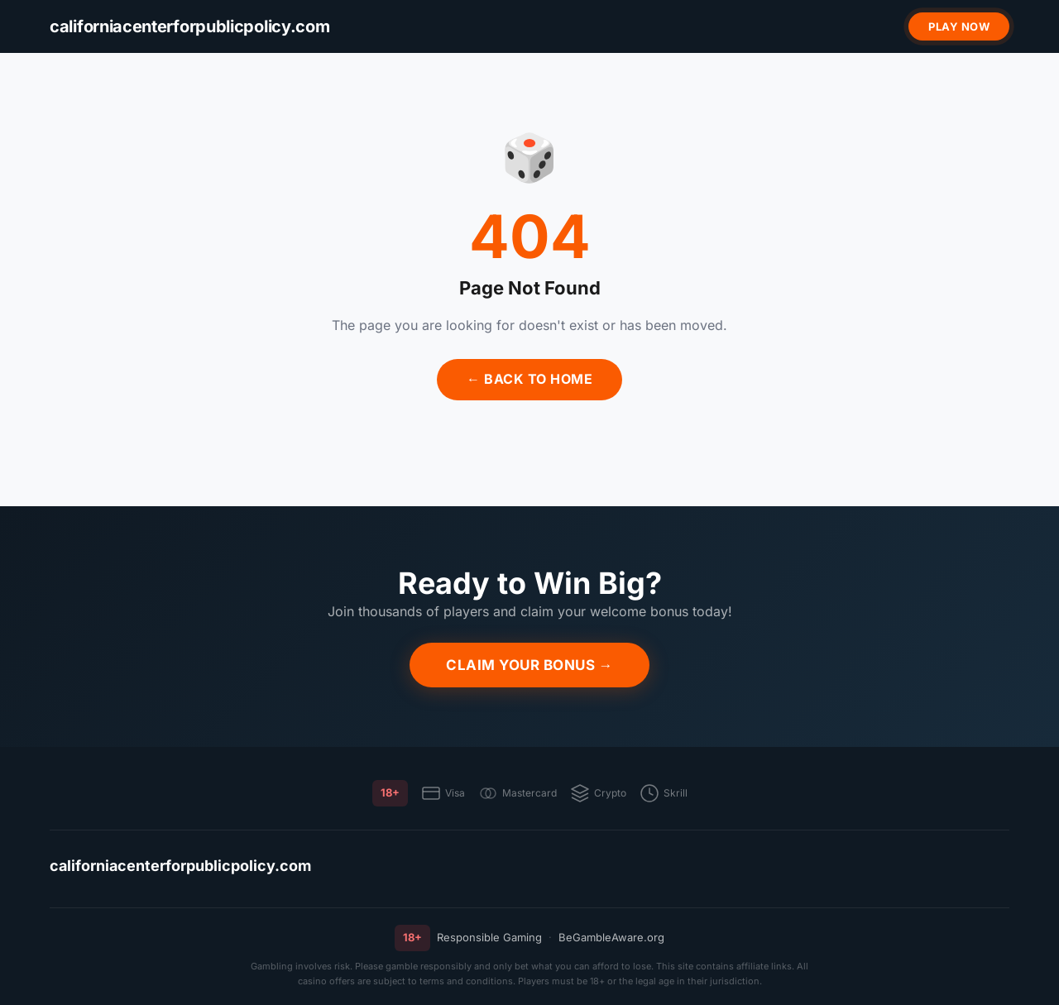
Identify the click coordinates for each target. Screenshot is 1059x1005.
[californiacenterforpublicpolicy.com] (190, 27)
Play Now (959, 26)
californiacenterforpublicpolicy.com (180, 865)
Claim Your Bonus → (529, 665)
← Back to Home (529, 379)
